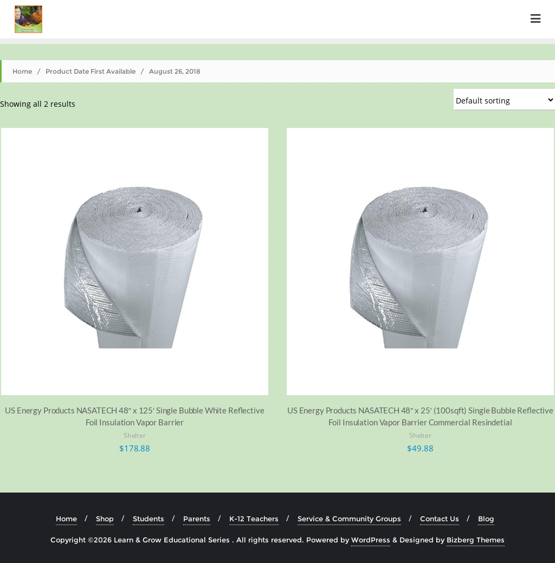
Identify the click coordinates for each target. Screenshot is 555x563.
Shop (105, 518)
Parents (196, 518)
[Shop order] (504, 100)
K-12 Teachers (254, 518)
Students (148, 518)
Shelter (135, 436)
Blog (486, 518)
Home (22, 71)
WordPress (370, 539)
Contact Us (439, 518)
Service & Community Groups (349, 518)
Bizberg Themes (476, 539)
